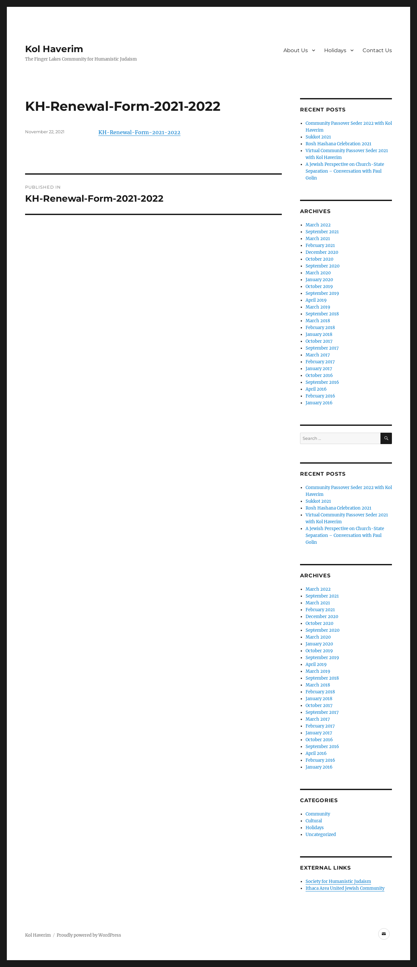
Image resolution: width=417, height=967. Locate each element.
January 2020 (319, 279)
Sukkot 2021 (318, 137)
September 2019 (322, 293)
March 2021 (318, 238)
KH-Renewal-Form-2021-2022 (139, 132)
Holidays (335, 50)
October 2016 (319, 375)
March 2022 (318, 225)
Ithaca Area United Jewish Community (345, 888)
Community (318, 814)
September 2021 (322, 232)
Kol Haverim (54, 48)
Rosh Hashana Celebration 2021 (338, 144)
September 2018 (322, 314)
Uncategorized (321, 834)
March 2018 (318, 321)
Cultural (314, 821)
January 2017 (319, 368)
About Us (295, 50)
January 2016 (319, 403)
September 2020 (322, 266)
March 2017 (318, 355)
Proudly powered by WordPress (89, 935)
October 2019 (319, 286)
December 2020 (322, 252)
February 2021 (320, 245)
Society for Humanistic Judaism (338, 881)
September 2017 (322, 348)
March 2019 (318, 307)
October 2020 (319, 259)
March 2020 (318, 273)
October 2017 (319, 341)
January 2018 (319, 334)
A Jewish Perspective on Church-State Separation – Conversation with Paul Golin (345, 171)
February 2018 (320, 327)
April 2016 (316, 389)
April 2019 (316, 300)
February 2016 (320, 396)
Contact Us (377, 50)
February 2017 (320, 362)
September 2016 (322, 382)
